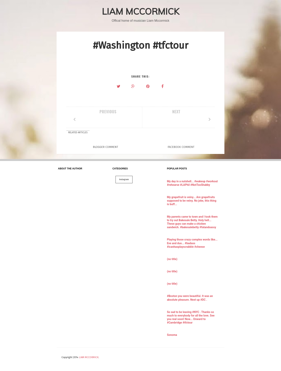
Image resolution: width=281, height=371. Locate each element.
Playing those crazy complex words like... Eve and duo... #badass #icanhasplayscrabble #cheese (192, 243)
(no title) (172, 259)
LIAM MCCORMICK (140, 11)
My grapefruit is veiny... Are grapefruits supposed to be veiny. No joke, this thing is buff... (191, 201)
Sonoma (172, 334)
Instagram (124, 179)
